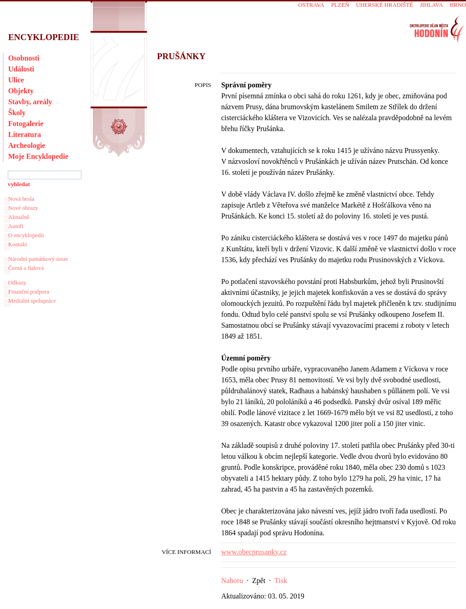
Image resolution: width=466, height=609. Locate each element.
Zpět (258, 580)
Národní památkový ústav (38, 259)
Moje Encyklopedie (38, 156)
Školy (16, 113)
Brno (458, 5)
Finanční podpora (28, 292)
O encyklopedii (26, 235)
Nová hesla (21, 199)
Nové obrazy (23, 208)
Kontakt (17, 244)
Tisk (280, 580)
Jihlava (431, 5)
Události (21, 69)
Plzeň (340, 5)
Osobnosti (23, 58)
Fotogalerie (25, 123)
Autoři (15, 226)
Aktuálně (19, 217)
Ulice (16, 80)
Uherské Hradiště (384, 5)
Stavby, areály (30, 102)
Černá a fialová (26, 268)
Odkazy (17, 282)
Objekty (21, 91)
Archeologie (26, 145)
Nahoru (232, 580)
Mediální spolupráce (32, 301)
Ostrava (311, 5)
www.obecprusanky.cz (254, 552)
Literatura (24, 134)
